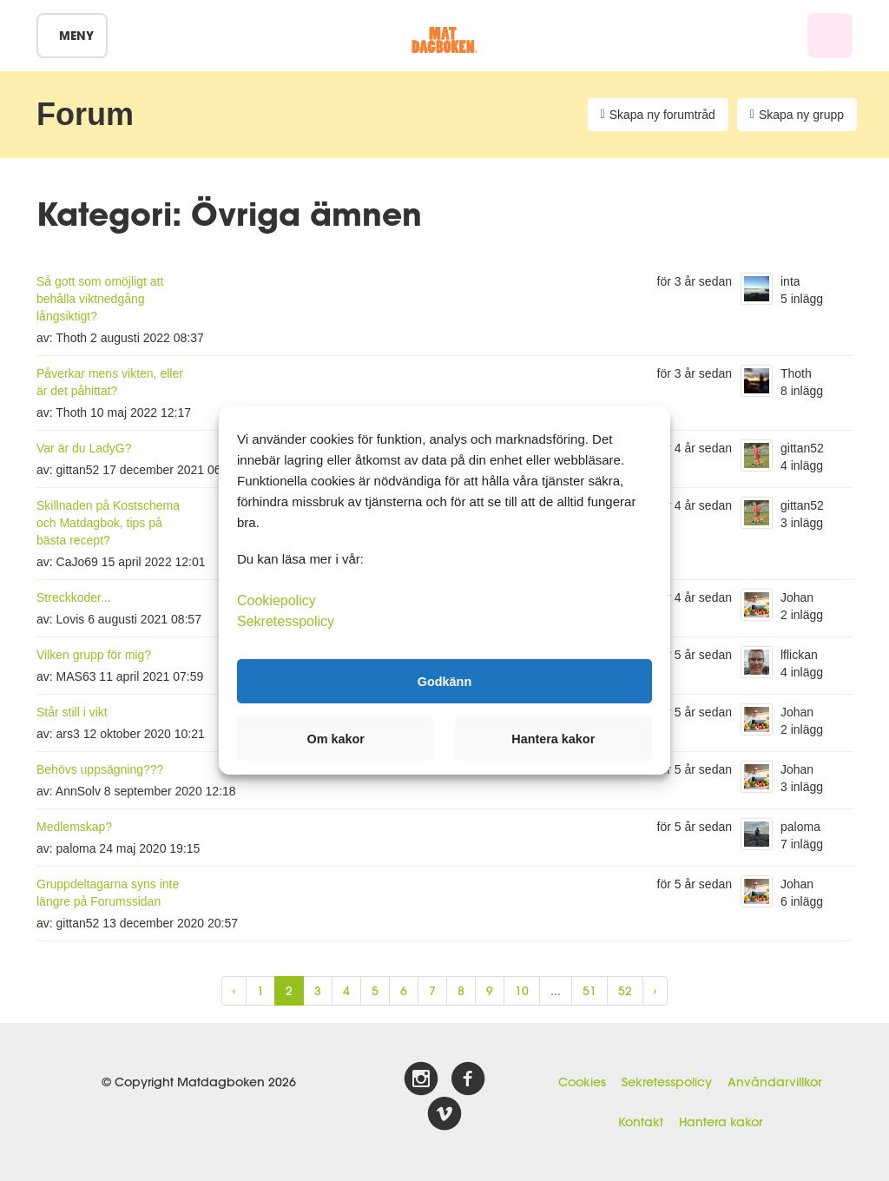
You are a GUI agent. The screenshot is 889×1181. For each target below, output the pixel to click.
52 (625, 991)
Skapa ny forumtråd (658, 115)
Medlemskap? (74, 827)
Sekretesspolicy (667, 1082)
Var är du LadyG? (83, 448)
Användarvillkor (774, 1082)
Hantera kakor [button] (553, 739)
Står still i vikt (72, 712)
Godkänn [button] (444, 681)
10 (522, 991)
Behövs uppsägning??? (99, 769)
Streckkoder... (73, 597)
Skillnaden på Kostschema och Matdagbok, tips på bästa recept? (108, 522)
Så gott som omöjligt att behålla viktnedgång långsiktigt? (99, 298)
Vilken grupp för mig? (93, 655)
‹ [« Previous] (234, 991)
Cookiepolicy (276, 600)
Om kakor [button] (336, 739)
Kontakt (640, 1122)
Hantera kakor (720, 1122)
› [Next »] (655, 991)
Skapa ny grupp (797, 115)
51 (589, 991)
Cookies (582, 1082)
